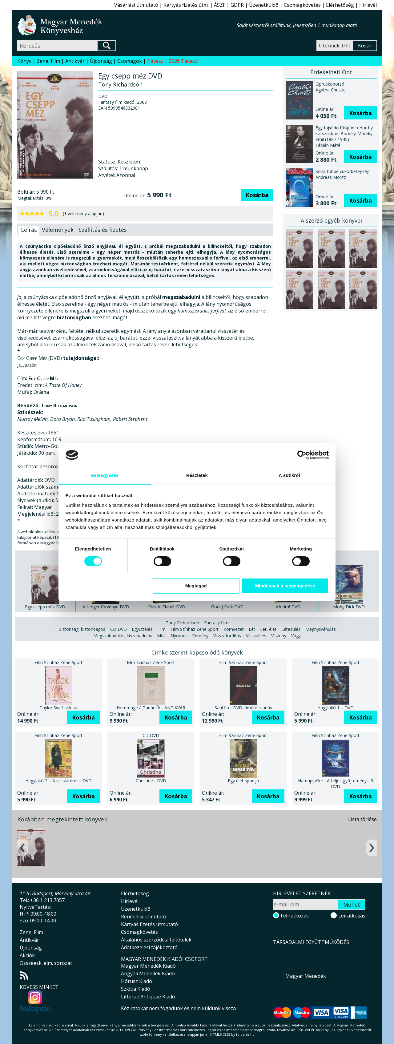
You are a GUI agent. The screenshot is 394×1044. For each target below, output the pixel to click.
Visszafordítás (227, 636)
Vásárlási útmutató (136, 5)
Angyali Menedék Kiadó (148, 973)
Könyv (24, 61)
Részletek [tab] (197, 475)
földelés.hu (245, 1034)
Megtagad (196, 585)
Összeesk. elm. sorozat (46, 963)
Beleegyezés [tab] (104, 475)
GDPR (237, 5)
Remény (200, 636)
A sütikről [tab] (289, 475)
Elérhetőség (340, 5)
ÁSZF (219, 5)
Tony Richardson (182, 623)
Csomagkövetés (302, 5)
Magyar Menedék (305, 976)
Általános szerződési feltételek (156, 939)
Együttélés (142, 629)
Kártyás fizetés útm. (186, 5)
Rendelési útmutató (143, 916)
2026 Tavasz (183, 61)
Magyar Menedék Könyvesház (127, 25)
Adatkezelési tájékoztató (149, 947)
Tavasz (155, 61)
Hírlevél (368, 5)
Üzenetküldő (264, 5)
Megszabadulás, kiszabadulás (122, 636)
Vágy (296, 636)
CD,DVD (118, 629)
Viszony (278, 636)
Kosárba (257, 195)
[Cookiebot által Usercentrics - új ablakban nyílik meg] (302, 455)
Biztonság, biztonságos (81, 629)
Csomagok (129, 61)
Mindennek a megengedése (285, 585)
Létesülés (290, 629)
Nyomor (179, 636)
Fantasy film (216, 623)
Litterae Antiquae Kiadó (148, 996)
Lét (252, 629)
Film (161, 629)
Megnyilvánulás (320, 629)
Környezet (233, 629)
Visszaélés (256, 636)
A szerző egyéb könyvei (331, 220)
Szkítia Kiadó (135, 989)
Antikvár (75, 61)
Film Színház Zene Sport (195, 629)
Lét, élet (268, 629)
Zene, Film (48, 61)
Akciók (27, 955)
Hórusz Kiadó (136, 981)
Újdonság (101, 61)
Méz (161, 636)
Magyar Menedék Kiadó (148, 965)
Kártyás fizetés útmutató (149, 924)
